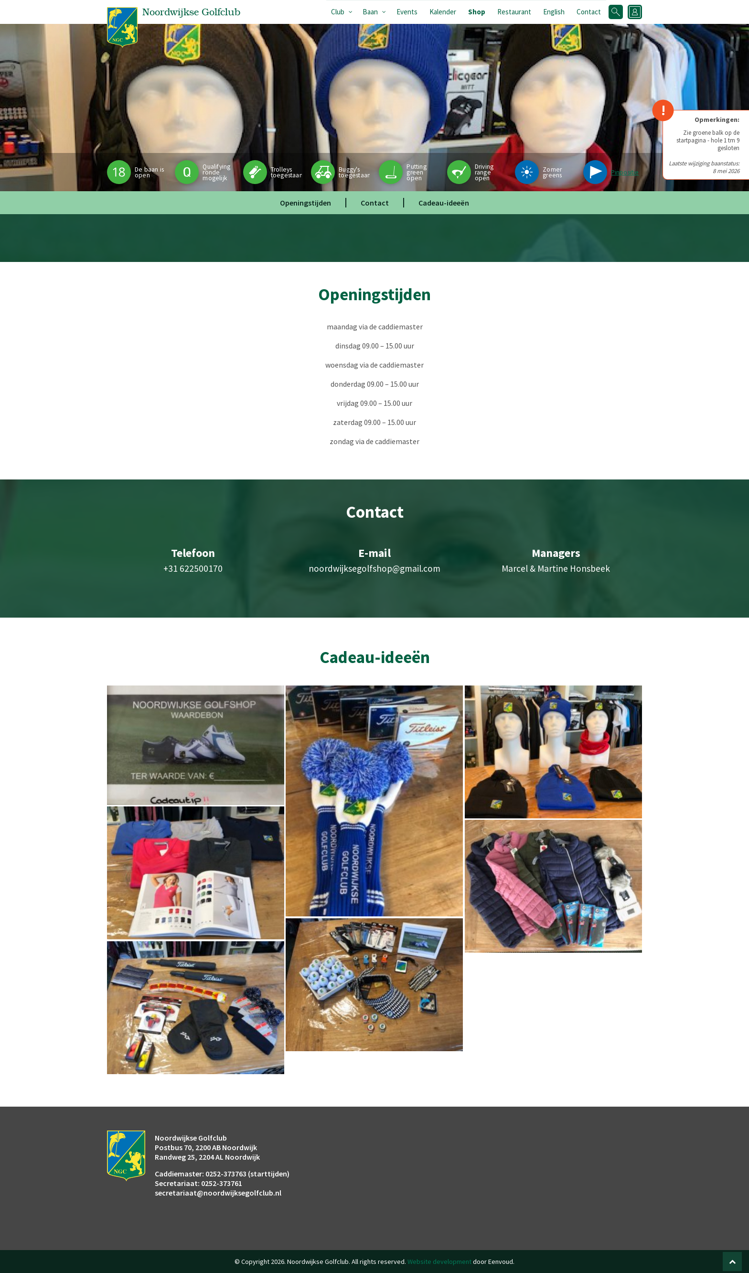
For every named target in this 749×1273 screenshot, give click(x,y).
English (554, 11)
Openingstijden (305, 202)
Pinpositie (625, 172)
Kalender (442, 11)
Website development (439, 1261)
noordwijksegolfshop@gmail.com (374, 568)
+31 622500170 (193, 568)
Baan (370, 11)
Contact (589, 11)
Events (406, 11)
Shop (476, 11)
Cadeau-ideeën (443, 202)
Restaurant (514, 11)
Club (337, 11)
